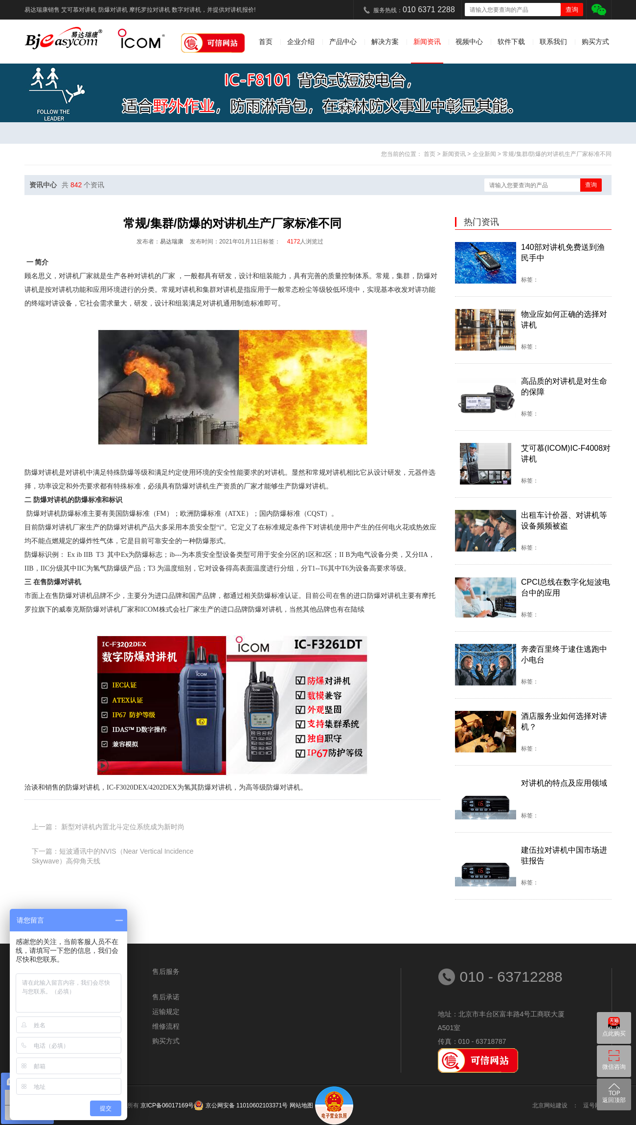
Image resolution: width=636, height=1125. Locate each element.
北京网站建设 (550, 1105)
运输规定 (166, 1011)
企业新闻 (485, 154)
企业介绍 (301, 41)
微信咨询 (614, 1066)
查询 (591, 184)
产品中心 (343, 41)
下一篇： (113, 851)
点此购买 (614, 1033)
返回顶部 (614, 1100)
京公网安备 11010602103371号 (246, 1105)
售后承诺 (166, 997)
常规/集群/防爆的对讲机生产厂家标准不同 (557, 154)
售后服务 (166, 971)
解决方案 (385, 41)
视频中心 (469, 41)
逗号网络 (595, 1105)
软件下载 (511, 41)
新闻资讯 (427, 41)
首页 (266, 41)
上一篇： (108, 827)
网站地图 (301, 1105)
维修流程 (166, 1026)
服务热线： (414, 9)
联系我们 (553, 41)
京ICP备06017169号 (167, 1105)
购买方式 (595, 41)
